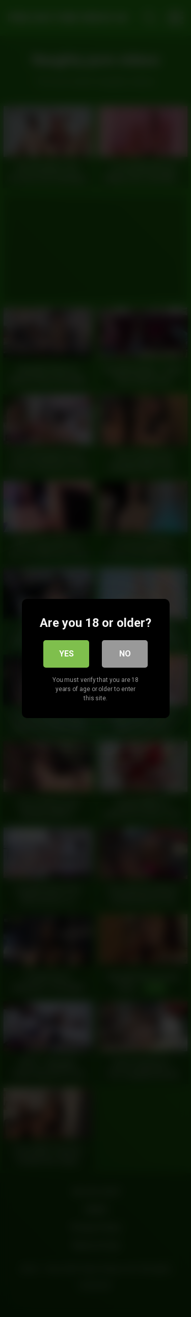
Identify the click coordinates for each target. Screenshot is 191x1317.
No (125, 654)
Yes (66, 654)
